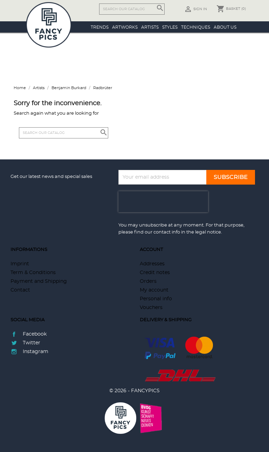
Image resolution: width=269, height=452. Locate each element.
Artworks (125, 27)
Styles (170, 27)
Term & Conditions (33, 272)
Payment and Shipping (39, 281)
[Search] (132, 9)
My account (154, 290)
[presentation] (163, 201)
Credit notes (155, 272)
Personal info (156, 298)
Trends (100, 27)
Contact (20, 290)
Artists (150, 27)
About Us (225, 27)
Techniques (195, 27)
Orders (148, 281)
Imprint (20, 263)
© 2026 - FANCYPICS (134, 390)
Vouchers (151, 307)
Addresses (152, 263)
